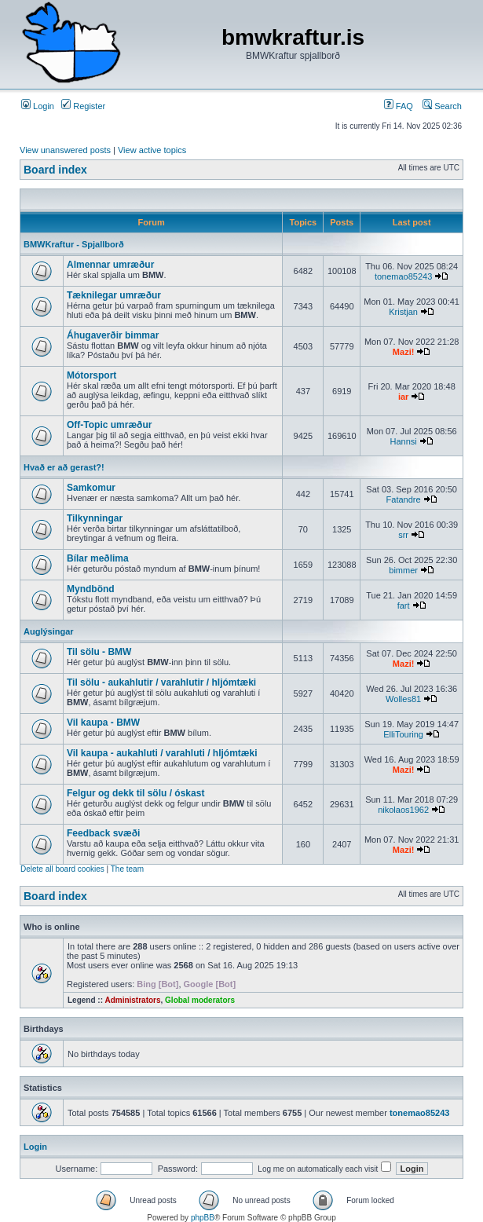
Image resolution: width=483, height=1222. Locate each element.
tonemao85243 (403, 276)
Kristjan (403, 311)
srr (403, 535)
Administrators (132, 1000)
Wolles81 (403, 699)
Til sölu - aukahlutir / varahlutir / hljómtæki (161, 682)
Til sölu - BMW (99, 651)
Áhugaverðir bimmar (113, 335)
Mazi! (404, 352)
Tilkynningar (95, 518)
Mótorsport (91, 375)
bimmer (403, 570)
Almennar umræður (110, 264)
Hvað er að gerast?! (64, 467)
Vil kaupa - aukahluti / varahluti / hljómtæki (162, 753)
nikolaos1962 (403, 809)
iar (403, 396)
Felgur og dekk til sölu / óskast (135, 793)
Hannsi (403, 441)
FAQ (398, 106)
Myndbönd (91, 589)
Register (83, 106)
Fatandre (403, 499)
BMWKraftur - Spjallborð (74, 244)
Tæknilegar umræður (114, 295)
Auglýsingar (49, 631)
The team (127, 869)
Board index (55, 169)
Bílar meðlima (98, 558)
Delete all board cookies (62, 869)
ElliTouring (403, 734)
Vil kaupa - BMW (103, 722)
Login (37, 106)
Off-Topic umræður (109, 424)
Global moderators (200, 1000)
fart (403, 605)
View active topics (152, 150)
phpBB (202, 1217)
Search (442, 106)
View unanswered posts (65, 150)
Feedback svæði (103, 833)
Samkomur (91, 487)
